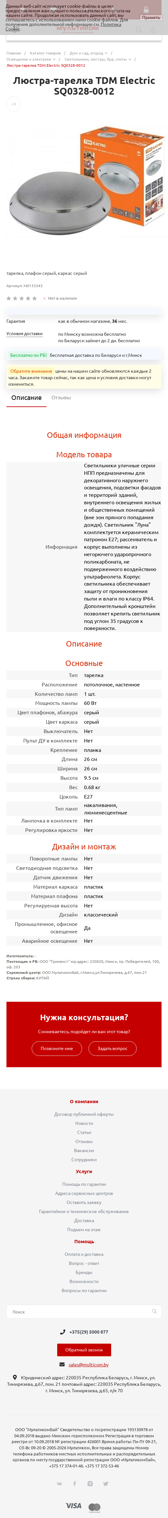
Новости (84, 1123)
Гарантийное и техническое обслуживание (84, 1211)
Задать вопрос (113, 1048)
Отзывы (84, 1141)
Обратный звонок (84, 1349)
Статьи (84, 1132)
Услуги (84, 1171)
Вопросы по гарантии (84, 1290)
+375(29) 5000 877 (88, 1332)
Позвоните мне (57, 1048)
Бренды (84, 1272)
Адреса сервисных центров (84, 1193)
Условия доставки (24, 334)
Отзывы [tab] (61, 397)
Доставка (84, 1220)
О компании (84, 1101)
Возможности (84, 1281)
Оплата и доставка (84, 1254)
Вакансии (84, 1150)
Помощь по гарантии (84, 1184)
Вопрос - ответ (84, 1263)
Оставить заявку (84, 1202)
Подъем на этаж (84, 1229)
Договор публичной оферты (84, 1114)
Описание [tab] (26, 397)
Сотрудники (84, 1159)
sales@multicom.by (89, 1364)
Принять (151, 17)
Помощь (84, 1241)
